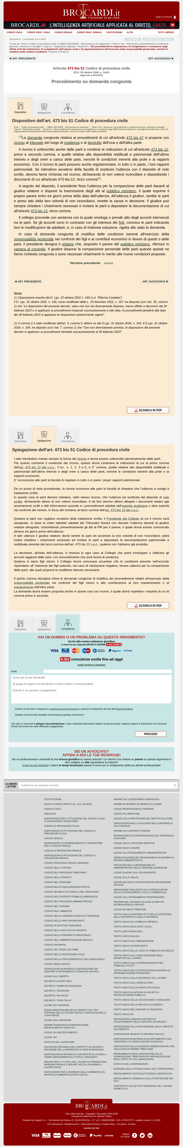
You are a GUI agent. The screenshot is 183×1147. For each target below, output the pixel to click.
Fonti (23, 43)
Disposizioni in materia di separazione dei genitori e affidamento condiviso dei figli (71, 970)
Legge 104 (50, 1037)
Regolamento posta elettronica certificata (143, 1073)
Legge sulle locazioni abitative (134, 843)
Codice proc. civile (38, 32)
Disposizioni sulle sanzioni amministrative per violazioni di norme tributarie (144, 1047)
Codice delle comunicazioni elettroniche (71, 916)
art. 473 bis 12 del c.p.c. (37, 467)
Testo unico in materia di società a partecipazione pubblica (136, 993)
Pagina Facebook (134, 1134)
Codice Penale (63, 32)
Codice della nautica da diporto (65, 930)
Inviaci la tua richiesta (35, 765)
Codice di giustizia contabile (63, 925)
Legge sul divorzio (56, 1005)
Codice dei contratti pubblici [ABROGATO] (71, 896)
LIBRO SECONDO (84, 43)
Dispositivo (20, 437)
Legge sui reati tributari (130, 909)
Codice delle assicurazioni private (67, 887)
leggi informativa (124, 709)
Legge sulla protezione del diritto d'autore (143, 818)
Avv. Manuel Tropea (102, 1116)
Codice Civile (15, 32)
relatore (68, 244)
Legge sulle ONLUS (126, 877)
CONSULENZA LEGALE (158, 39)
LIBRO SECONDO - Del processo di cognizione (68, 127)
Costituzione (114, 32)
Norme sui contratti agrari (132, 830)
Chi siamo (121, 1124)
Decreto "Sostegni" (57, 990)
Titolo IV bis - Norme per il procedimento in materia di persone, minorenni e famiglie (128, 127)
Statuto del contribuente (131, 1064)
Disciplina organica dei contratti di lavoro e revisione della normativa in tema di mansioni (74, 1048)
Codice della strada (57, 867)
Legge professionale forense (134, 809)
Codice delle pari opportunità (64, 920)
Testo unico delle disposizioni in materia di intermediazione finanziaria (142, 971)
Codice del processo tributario (65, 872)
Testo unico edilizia (127, 936)
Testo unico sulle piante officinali (137, 987)
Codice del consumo (57, 882)
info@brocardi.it (71, 1124)
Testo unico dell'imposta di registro (138, 1009)
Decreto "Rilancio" (56, 995)
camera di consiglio (29, 249)
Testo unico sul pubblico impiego (136, 921)
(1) (20, 136)
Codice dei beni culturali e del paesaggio (71, 891)
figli (121, 222)
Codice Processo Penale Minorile (66, 863)
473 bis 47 (135, 138)
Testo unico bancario (128, 931)
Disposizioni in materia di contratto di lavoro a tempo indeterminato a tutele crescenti (75, 1055)
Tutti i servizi (166, 32)
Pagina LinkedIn (149, 1134)
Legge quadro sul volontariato (135, 872)
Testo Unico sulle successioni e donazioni (142, 999)
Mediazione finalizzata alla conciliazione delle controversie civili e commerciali (141, 891)
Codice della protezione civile (64, 954)
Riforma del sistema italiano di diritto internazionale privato (139, 903)
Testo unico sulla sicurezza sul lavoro (140, 978)
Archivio (132, 1124)
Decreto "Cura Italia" (58, 1000)
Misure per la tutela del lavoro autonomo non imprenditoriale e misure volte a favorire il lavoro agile (75, 1065)
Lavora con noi (91, 1128)
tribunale (36, 143)
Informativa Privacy (90, 1124)
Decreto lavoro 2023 (57, 981)
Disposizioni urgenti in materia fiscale (139, 1034)
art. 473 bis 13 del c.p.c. (122, 510)
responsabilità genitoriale (34, 239)
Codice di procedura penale (62, 850)
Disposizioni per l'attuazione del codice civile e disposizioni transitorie (74, 820)
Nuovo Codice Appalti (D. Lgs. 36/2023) (68, 804)
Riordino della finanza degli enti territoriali (144, 1068)
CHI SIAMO (133, 39)
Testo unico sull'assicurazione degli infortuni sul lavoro (138, 956)
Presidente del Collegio (123, 518)
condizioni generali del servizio (63, 709)
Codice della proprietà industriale (67, 935)
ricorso (19, 143)
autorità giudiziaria (134, 506)
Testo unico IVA (124, 1014)
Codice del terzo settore (61, 949)
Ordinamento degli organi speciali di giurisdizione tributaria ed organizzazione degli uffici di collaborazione (142, 1057)
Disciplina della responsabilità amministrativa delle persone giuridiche (140, 866)
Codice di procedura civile (42, 43)
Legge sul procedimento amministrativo (140, 852)
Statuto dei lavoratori (59, 1042)
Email (14, 671)
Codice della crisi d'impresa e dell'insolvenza (74, 959)
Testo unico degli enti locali (133, 926)
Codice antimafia (55, 944)
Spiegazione (44, 108)
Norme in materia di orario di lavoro (138, 804)
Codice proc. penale (89, 32)
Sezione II (88, 49)
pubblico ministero (121, 191)
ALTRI (130, 32)
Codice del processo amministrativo (68, 901)
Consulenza (68, 108)
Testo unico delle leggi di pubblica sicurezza (144, 950)
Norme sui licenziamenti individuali (136, 799)
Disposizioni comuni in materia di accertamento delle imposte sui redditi (140, 1020)
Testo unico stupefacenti (131, 945)
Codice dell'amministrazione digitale (68, 940)
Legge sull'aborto (56, 976)
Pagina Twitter (142, 1134)
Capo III (59, 46)
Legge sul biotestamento (61, 1032)
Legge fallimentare (127, 813)
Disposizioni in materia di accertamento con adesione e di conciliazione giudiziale (142, 1040)
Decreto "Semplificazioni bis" (63, 986)
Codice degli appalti (57, 964)
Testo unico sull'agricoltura (133, 982)
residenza (72, 143)
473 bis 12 (159, 149)
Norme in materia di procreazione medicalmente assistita (66, 1026)
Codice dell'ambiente (58, 911)
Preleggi (50, 813)
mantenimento (24, 587)
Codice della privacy (58, 877)
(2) (99, 178)
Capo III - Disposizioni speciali (27, 129)
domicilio (95, 143)
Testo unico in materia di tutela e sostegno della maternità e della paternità (143, 915)
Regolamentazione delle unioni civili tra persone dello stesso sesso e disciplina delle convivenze (75, 1013)
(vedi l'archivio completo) (91, 665)
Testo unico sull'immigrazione (134, 941)
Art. (24, 58)
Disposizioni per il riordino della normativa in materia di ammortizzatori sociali (74, 1073)
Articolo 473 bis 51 (59, 51)
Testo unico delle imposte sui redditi (138, 1004)
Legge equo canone (127, 848)
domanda (34, 138)
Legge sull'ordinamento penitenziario (139, 897)
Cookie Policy (108, 1124)
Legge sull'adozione (57, 1020)
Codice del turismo (57, 906)
